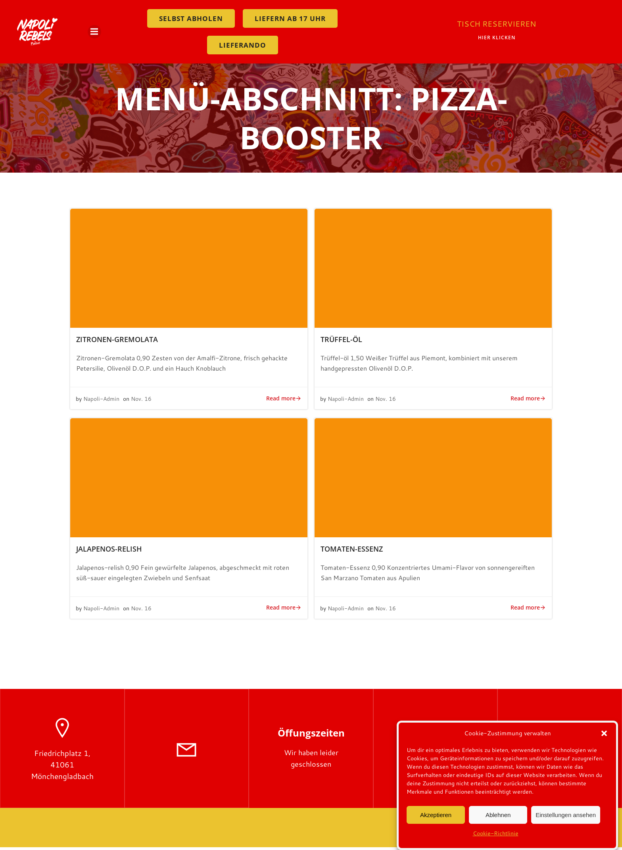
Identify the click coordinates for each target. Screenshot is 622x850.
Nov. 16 (141, 402)
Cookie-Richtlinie (495, 834)
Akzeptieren (435, 815)
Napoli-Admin (102, 402)
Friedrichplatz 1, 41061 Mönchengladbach (62, 767)
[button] (604, 734)
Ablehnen (498, 815)
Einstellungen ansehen (566, 815)
